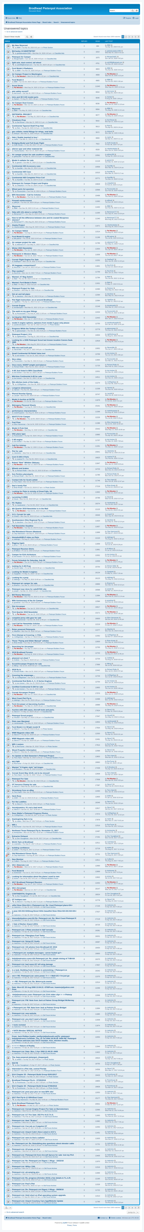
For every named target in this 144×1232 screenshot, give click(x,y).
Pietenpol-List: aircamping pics (26, 1172)
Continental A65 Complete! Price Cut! (28, 178)
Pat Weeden (21, 76)
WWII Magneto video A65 (23, 733)
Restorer (17, 290)
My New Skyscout (20, 45)
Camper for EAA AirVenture (24, 555)
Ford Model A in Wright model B (26, 727)
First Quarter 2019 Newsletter (25, 612)
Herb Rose (16, 796)
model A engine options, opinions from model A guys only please (40, 323)
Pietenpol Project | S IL (22, 334)
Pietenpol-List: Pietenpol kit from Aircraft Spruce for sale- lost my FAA (43, 1155)
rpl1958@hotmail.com (24, 65)
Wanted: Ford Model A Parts (24, 283)
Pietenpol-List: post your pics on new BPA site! (32, 1092)
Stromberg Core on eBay (23, 790)
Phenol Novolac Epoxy (22, 394)
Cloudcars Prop (19, 120)
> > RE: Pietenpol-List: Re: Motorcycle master (32, 981)
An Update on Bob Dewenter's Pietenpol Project (33, 756)
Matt (15, 279)
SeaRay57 (17, 261)
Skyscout (16, 109)
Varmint (16, 390)
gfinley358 (17, 156)
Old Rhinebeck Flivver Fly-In (24, 853)
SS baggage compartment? (24, 265)
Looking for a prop (20, 578)
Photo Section (48, 47)
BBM (18, 47)
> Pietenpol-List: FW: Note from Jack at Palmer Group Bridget (39, 1008)
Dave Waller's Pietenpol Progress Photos (30, 813)
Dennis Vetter (18, 568)
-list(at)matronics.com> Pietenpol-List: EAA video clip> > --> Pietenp (42, 995)
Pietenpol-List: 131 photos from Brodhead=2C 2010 (34, 947)
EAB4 (16, 798)
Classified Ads (59, 53)
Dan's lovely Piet (19, 486)
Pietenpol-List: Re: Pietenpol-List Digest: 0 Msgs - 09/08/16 (38, 1189)
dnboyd (16, 133)
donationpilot (18, 307)
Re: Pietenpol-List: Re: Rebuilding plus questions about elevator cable (43, 1143)
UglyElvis (17, 302)
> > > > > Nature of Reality (23, 1046)
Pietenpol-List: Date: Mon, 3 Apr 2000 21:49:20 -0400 (35, 1051)
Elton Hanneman (20, 424)
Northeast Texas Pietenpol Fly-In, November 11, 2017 (35, 830)
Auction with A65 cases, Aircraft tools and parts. (33, 710)
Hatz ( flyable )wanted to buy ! (25, 137)
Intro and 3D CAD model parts (25, 97)
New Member (17, 859)
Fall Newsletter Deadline (22, 526)
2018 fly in (16, 670)
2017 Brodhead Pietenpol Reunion (27, 882)
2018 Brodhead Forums (22, 652)
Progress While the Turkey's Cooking (28, 329)
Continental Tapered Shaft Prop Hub (28, 126)
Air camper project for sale (23, 242)
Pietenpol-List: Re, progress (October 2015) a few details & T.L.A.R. (41, 1178)
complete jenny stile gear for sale (26, 618)
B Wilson (17, 551)
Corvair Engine (18, 306)
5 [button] (135, 36)
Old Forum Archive (49, 907)
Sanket (16, 99)
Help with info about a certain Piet (27, 212)
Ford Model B (18, 871)
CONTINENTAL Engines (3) (24, 894)
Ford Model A (18, 80)
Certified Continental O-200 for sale (27, 687)
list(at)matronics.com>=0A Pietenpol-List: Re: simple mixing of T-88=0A (43, 958)
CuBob (16, 861)
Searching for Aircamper (22, 647)
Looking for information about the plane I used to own (35, 876)
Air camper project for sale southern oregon (31, 155)
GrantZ (16, 516)
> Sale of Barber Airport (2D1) (25, 924)
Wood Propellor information (24, 750)
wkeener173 (21, 244)
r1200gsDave (21, 384)
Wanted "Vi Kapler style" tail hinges (27, 767)
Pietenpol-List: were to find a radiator (28, 1138)
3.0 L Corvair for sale (21, 514)
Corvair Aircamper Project (23, 693)
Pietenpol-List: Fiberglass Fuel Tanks (28, 935)
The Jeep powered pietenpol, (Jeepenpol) (30, 1057)
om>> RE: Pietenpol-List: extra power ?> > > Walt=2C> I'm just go (40, 976)
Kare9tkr (20, 168)
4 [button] (132, 36)
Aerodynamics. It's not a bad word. (27, 807)
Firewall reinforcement (22, 201)
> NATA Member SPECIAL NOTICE (27, 1031)
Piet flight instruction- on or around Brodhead (32, 300)
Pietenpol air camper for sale (24, 583)
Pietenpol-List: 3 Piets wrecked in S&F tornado (32, 930)
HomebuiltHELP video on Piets (25, 537)
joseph (16, 591)
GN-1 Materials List (20, 865)
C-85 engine (17, 440)
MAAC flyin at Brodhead (22, 842)
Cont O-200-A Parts (20, 457)
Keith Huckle (18, 145)
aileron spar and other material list (27, 149)
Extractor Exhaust (20, 836)
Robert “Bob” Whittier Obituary (26, 463)
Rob (18, 128)
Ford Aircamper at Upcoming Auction (28, 704)
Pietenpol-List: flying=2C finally (26, 941)
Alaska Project (18, 225)
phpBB (65, 1223)
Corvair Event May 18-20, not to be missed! (31, 773)
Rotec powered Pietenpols (23, 629)
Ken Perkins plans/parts (22, 474)
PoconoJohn (21, 191)
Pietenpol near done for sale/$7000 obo (29, 589)
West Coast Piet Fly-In (21, 698)
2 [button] (125, 36)
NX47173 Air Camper (21, 417)
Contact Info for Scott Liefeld (24, 480)
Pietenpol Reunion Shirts (23, 549)
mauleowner (21, 505)
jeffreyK (16, 202)
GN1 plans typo (19, 434)
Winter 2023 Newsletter (22, 248)
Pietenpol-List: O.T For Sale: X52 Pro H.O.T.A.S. (33, 1115)
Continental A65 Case (21, 172)
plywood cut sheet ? (21, 658)
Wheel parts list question (23, 189)
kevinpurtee (18, 832)
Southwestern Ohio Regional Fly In (27, 520)
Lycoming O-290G (20, 497)
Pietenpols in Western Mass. (24, 254)
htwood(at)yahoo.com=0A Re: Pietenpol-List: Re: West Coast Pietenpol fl (44, 918)
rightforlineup (21, 336)
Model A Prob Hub (20, 428)
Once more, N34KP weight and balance (29, 365)
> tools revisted (19, 1025)
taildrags (17, 539)
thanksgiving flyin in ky (22, 819)
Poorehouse (21, 1076)
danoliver (20, 296)
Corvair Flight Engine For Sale (25, 260)
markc (16, 139)
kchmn (16, 878)
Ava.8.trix (17, 267)
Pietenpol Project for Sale (23, 288)
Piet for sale (17, 451)
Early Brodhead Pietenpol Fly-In (26, 1103)
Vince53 (17, 717)
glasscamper (21, 331)
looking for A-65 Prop (21, 566)
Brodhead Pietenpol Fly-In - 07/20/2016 (29, 1080)
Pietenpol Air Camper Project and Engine (30, 183)
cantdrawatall (18, 723)
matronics (17, 907)
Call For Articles (19, 445)
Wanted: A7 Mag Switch (22, 277)
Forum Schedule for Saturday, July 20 (28, 560)
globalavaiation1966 (24, 53)
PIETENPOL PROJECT (22, 114)
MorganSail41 (19, 59)
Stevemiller (18, 349)
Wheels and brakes (20, 468)
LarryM (16, 395)
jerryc (16, 545)
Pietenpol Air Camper (21, 57)
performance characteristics (24, 411)
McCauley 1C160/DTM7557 (23, 51)
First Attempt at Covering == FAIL (26, 635)
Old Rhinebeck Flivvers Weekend (26, 532)
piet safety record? (20, 91)
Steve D (17, 712)
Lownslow (17, 844)
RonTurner (20, 746)
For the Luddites (19, 802)
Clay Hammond (19, 533)
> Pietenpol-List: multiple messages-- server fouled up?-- (37, 953)
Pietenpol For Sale (20, 779)
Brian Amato (18, 487)
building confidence (21, 848)
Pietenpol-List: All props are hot (26, 1149)
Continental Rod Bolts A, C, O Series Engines (32, 681)
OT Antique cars (19, 899)
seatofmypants (19, 413)
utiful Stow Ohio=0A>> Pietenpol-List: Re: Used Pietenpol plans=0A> (42, 905)
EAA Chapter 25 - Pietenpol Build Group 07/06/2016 (34, 1086)
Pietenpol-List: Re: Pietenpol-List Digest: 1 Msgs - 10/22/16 (38, 1161)
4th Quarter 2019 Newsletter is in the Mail (30, 509)
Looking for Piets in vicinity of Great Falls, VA (32, 491)
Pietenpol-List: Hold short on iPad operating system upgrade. (39, 1195)
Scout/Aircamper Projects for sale (27, 664)
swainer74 (20, 459)
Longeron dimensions (21, 388)
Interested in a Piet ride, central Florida (29, 1069)
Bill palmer (17, 238)
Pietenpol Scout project (22, 715)
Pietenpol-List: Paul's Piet (23, 1184)
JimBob (16, 660)
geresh (19, 162)
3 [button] (129, 36)
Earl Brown (21, 122)
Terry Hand (18, 482)
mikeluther (17, 453)
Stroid (16, 499)
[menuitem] (19, 18)
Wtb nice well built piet (22, 348)
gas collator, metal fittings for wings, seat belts (32, 132)
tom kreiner (21, 355)
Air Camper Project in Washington (27, 74)
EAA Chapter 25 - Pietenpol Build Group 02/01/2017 (34, 1074)
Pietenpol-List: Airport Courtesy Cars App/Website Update (37, 1201)
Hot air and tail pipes (21, 294)
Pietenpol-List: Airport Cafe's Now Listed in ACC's (34, 1132)
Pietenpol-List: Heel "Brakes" (25, 1120)
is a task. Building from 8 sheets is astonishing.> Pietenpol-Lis (39, 970)
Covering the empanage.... (23, 675)
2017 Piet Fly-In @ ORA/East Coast (27, 1097)
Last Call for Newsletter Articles (26, 624)
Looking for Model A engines (24, 572)
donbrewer (17, 872)
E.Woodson (18, 769)
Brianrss (17, 585)
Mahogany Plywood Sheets (24, 405)
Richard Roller (19, 367)
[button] (138, 36)
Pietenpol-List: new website (24, 1013)
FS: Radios (17, 503)
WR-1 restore (17, 744)
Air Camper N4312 (20, 231)
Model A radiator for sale (23, 160)
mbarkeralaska (19, 151)
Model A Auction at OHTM (23, 399)
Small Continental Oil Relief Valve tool (28, 353)
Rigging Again (18, 543)
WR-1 (14, 825)
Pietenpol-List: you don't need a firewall (29, 1019)
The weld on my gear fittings (24, 311)
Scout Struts (17, 86)
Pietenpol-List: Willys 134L (23, 1166)
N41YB (15, 1063)
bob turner (17, 93)
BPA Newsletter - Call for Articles (26, 195)
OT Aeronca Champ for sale (24, 784)
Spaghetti (17, 574)
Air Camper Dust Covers (22, 103)
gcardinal (17, 602)
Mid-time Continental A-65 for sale (27, 376)
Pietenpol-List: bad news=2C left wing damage (32, 964)
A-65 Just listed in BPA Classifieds (27, 371)
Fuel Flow (16, 422)
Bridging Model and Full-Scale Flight (28, 143)
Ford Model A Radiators (22, 68)
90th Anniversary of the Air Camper (27, 601)
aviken (16, 849)
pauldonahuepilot (20, 325)
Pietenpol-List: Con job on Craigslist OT (29, 1126)
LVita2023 (20, 185)
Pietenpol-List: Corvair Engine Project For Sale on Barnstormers (40, 1109)
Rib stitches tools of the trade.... (26, 382)
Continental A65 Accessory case (26, 166)
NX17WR (16, 761)
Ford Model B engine (21, 237)
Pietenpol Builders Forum (52, 70)
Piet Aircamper (18, 606)
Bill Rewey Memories (21, 595)
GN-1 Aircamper (19, 888)
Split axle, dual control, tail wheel (26, 63)
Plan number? (18, 271)
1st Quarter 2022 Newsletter (24, 317)
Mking (16, 666)
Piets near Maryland (21, 721)
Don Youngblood (22, 838)
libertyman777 (19, 214)
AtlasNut (17, 631)
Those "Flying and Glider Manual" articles (30, 641)
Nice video (16, 359)
